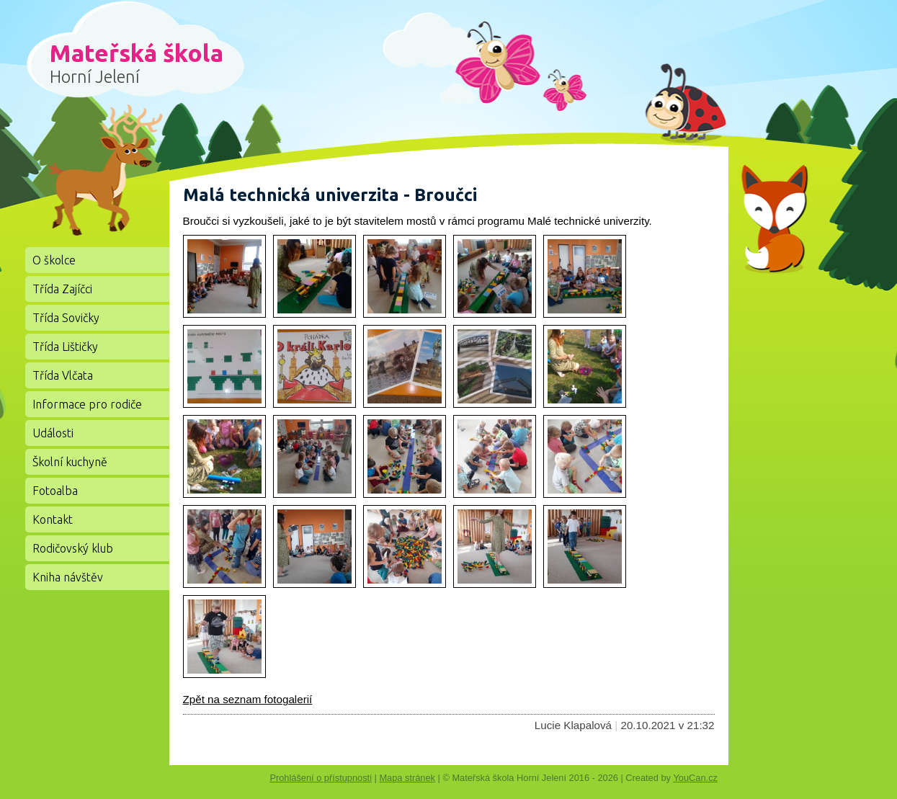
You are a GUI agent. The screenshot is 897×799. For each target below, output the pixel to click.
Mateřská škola (136, 63)
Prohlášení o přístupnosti (320, 777)
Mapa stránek (407, 777)
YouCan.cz (701, 778)
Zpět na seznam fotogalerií (248, 699)
